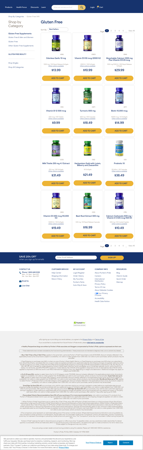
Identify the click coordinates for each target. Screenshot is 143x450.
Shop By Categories (16, 17)
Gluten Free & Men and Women (20, 37)
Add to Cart (56, 78)
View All (131, 31)
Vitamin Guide (121, 276)
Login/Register (79, 273)
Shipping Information (60, 276)
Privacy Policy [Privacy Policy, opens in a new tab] (64, 447)
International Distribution (99, 280)
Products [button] (9, 7)
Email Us (25, 281)
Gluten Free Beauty (17, 54)
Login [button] (93, 7)
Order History (78, 276)
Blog (118, 273)
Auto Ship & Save (79, 285)
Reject (110, 443)
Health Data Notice (102, 301)
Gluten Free (13, 42)
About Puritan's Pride (103, 273)
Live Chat (25, 286)
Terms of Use (99, 339)
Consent (126, 443)
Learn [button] (44, 7)
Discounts (35, 7)
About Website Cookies (104, 290)
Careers (98, 276)
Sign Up (112, 258)
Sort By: (44, 30)
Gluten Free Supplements (20, 34)
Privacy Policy (100, 284)
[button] (62, 325)
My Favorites (78, 279)
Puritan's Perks (78, 282)
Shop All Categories (16, 67)
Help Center (56, 273)
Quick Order (121, 279)
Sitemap (119, 282)
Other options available (56, 66)
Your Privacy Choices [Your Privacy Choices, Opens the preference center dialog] (93, 443)
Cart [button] (100, 7)
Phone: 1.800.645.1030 (31, 272)
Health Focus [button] (22, 7)
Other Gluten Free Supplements (21, 46)
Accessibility (99, 298)
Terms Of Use (100, 287)
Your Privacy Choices (101, 294)
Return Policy (57, 279)
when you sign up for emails (31, 258)
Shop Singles (13, 63)
